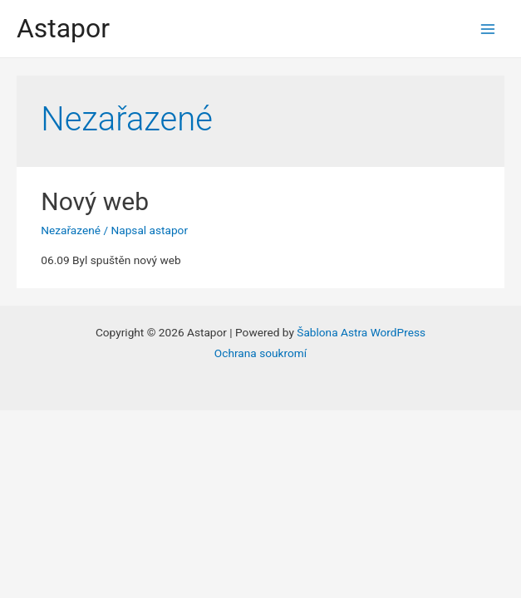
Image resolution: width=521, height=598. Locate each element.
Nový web (95, 201)
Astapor (63, 28)
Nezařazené (71, 230)
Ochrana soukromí (260, 353)
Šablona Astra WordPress (361, 332)
